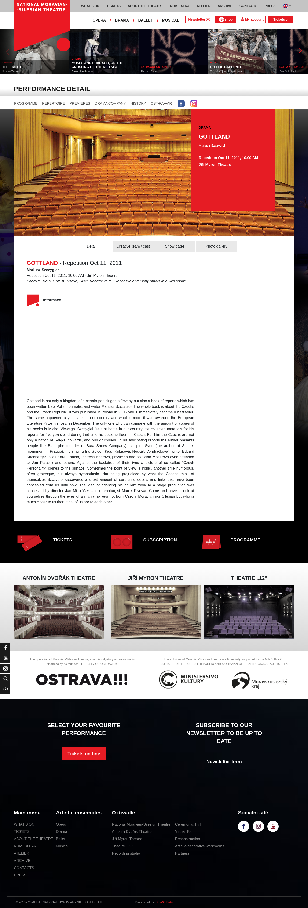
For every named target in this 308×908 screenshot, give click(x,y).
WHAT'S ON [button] (90, 6)
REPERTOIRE (53, 103)
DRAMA (122, 20)
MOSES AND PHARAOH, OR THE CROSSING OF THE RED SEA (97, 65)
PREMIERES (80, 103)
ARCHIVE (225, 6)
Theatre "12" (122, 846)
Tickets (280, 19)
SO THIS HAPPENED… (228, 67)
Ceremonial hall (188, 824)
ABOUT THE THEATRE (33, 839)
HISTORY (138, 103)
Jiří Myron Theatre (127, 839)
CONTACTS (24, 868)
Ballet (60, 839)
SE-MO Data (164, 902)
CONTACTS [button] (248, 6)
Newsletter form (224, 761)
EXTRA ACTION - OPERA (156, 67)
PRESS (20, 875)
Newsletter (199, 19)
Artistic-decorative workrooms (199, 846)
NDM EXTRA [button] (180, 6)
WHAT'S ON (24, 824)
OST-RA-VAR (161, 103)
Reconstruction (187, 839)
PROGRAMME (25, 103)
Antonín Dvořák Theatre (132, 832)
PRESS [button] (269, 6)
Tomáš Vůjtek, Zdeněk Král (226, 71)
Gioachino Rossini (82, 71)
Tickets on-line (83, 753)
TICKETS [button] (113, 6)
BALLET (145, 20)
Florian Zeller (10, 71)
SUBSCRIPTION (160, 539)
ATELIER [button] (203, 6)
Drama (61, 832)
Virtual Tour (184, 832)
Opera (61, 824)
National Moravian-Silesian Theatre (141, 824)
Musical (62, 846)
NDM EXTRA (25, 846)
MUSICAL (170, 20)
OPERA (99, 20)
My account (252, 19)
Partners (182, 853)
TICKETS (62, 539)
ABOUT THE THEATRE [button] (145, 6)
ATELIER (21, 853)
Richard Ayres (149, 71)
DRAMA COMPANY (110, 103)
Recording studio (126, 853)
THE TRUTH (11, 67)
